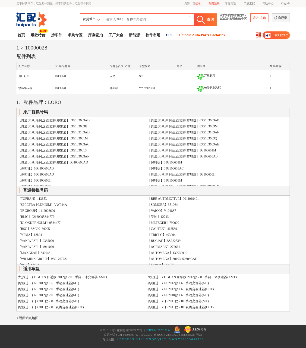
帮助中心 (268, 3)
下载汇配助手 (277, 35)
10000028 (60, 76)
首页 (21, 35)
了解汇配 (249, 3)
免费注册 (214, 3)
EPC (169, 35)
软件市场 (152, 35)
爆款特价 (39, 34)
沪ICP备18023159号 (158, 330)
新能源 (134, 35)
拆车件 (56, 35)
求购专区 (75, 35)
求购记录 (280, 18)
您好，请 (192, 3)
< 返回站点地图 (27, 318)
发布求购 (259, 18)
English (285, 3)
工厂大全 (115, 35)
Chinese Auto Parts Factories (202, 35)
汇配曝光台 (195, 329)
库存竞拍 (95, 35)
